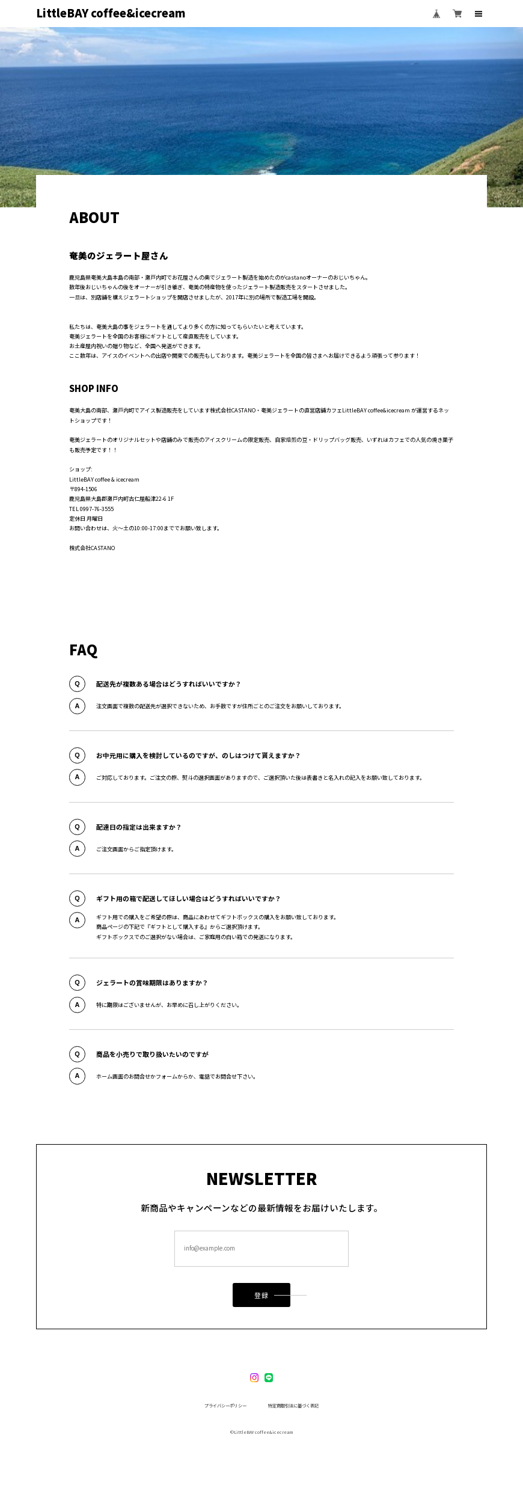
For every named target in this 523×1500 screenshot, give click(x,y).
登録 (261, 1298)
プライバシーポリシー (225, 1406)
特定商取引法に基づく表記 (293, 1406)
